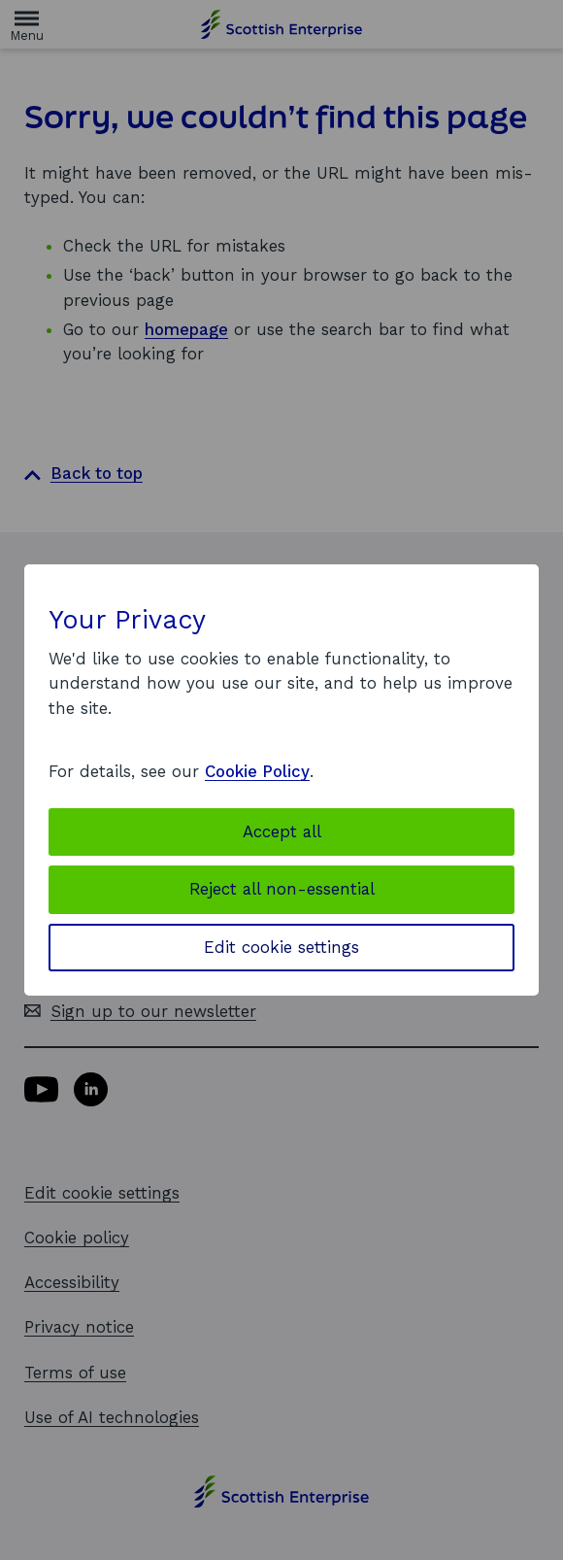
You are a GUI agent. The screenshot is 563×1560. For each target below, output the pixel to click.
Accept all (282, 831)
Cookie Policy (257, 771)
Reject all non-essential (282, 889)
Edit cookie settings (281, 947)
